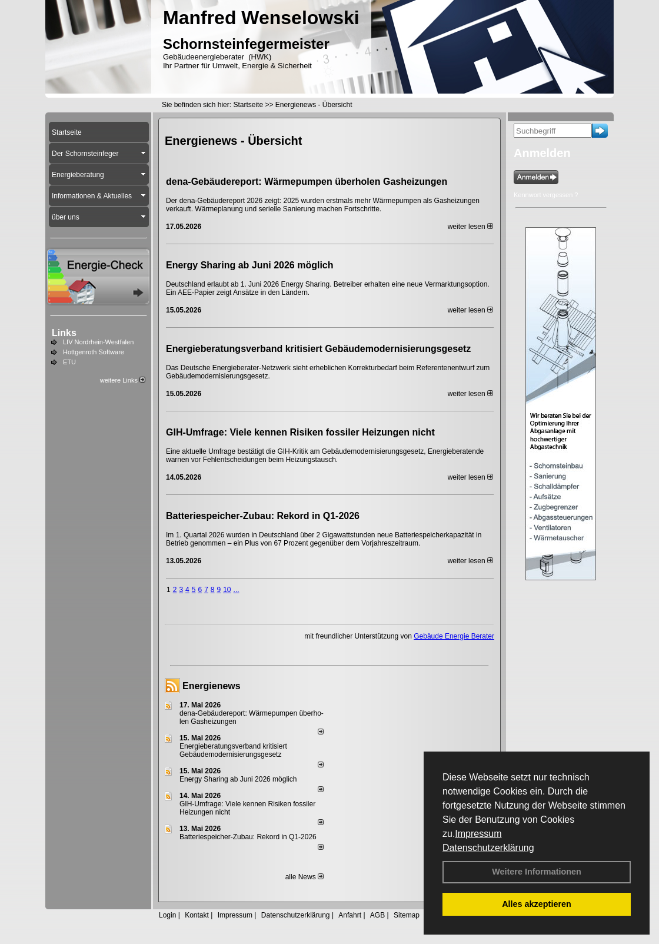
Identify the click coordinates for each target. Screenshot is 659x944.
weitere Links (122, 380)
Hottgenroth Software (93, 351)
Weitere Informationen (536, 871)
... (236, 590)
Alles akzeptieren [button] (536, 904)
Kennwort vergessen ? (546, 194)
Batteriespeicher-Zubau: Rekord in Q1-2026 (263, 516)
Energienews (211, 686)
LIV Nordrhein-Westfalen (98, 341)
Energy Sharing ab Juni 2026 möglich (250, 265)
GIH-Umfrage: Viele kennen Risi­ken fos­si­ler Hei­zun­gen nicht (300, 432)
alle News (304, 877)
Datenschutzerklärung (488, 848)
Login (167, 915)
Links (64, 333)
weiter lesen (470, 226)
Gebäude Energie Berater (454, 636)
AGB (377, 915)
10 (227, 590)
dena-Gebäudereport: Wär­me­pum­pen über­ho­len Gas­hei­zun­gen (306, 182)
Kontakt (197, 915)
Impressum (478, 834)
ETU (69, 361)
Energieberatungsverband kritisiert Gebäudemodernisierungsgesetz (318, 349)
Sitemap (407, 915)
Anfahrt (349, 915)
